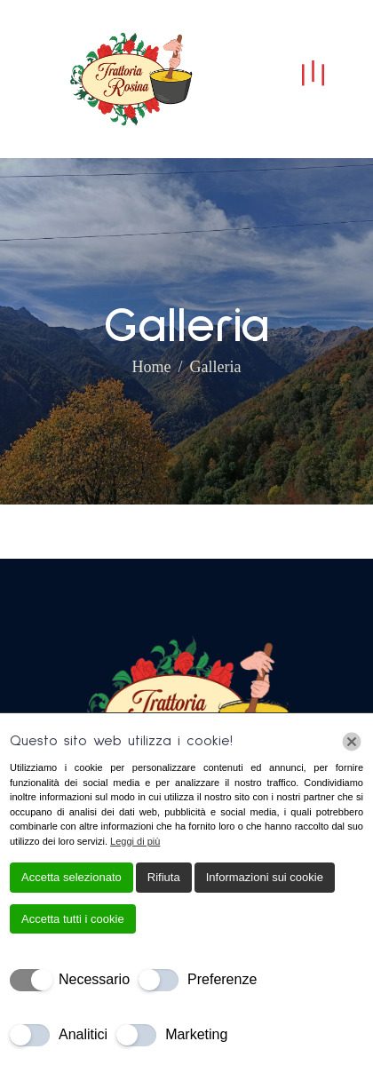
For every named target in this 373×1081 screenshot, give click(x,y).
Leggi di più (135, 841)
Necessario (94, 979)
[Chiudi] (351, 741)
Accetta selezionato (71, 877)
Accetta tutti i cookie (72, 919)
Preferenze (222, 979)
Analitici (83, 1034)
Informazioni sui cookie (264, 877)
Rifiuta (163, 877)
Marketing (196, 1034)
